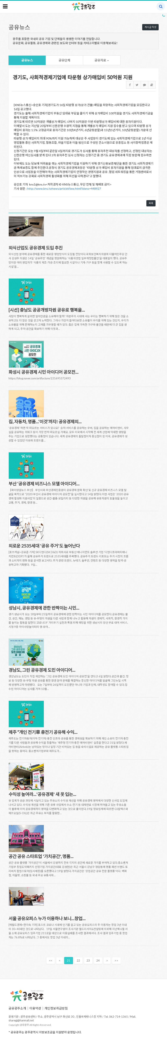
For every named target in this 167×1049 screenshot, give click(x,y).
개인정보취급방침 (56, 1008)
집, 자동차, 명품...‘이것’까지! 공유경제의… (45, 421)
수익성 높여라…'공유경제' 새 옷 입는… (42, 794)
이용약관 (35, 1008)
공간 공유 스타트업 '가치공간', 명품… (41, 856)
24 (98, 960)
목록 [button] (151, 203)
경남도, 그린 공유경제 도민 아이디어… (42, 670)
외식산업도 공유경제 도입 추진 (36, 247)
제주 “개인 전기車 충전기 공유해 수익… (43, 732)
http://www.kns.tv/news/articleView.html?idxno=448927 (64, 188)
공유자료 (101, 60)
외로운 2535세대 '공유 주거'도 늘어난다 (44, 545)
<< (50, 960)
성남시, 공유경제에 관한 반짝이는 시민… (44, 607)
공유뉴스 (27, 60)
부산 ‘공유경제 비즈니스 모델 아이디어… (44, 483)
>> (116, 960)
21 (68, 960)
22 (78, 960)
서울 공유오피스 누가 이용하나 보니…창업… (47, 918)
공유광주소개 (17, 1008)
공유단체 (64, 60)
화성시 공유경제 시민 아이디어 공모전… (43, 372)
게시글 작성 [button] (150, 27)
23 (88, 960)
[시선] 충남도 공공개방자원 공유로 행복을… (47, 309)
